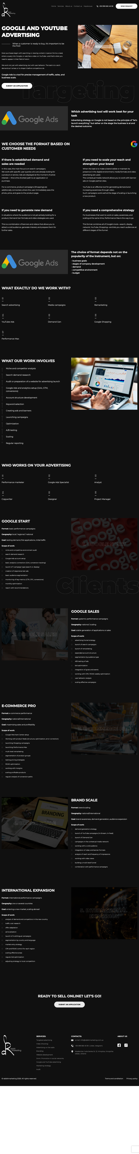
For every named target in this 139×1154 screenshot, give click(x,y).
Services (61, 6)
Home (53, 6)
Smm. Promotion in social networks (50, 1058)
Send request (126, 6)
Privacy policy (131, 1079)
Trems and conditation (114, 1079)
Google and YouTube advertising (48, 1062)
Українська (88, 6)
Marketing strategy (43, 1066)
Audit (38, 1069)
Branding (39, 1051)
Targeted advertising (44, 1040)
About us (68, 6)
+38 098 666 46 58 (106, 6)
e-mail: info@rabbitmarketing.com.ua (89, 1040)
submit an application (69, 1014)
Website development (44, 1055)
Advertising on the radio (45, 1047)
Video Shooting (42, 1044)
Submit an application (17, 86)
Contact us (78, 6)
